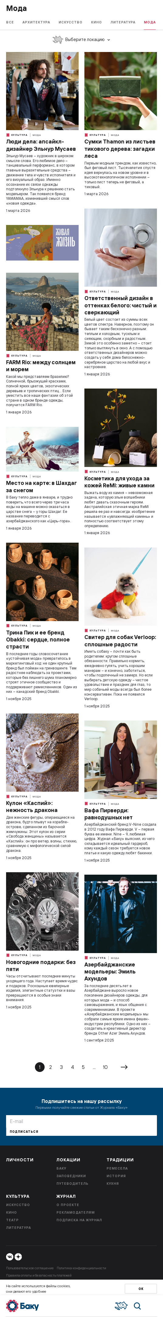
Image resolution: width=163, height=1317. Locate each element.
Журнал (66, 1196)
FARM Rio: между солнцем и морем (41, 366)
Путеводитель (72, 1183)
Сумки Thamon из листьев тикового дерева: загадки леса (119, 148)
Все (10, 22)
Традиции (120, 1160)
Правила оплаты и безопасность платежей (39, 1275)
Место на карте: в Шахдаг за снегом (41, 486)
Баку (61, 1168)
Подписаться (24, 1132)
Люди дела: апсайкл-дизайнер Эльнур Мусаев (41, 145)
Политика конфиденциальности (81, 1268)
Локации (68, 1160)
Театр (12, 1220)
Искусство (71, 22)
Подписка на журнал (79, 1220)
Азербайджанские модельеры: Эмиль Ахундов (110, 971)
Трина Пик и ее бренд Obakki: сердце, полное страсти (38, 639)
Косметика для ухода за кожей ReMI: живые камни (119, 482)
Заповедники (71, 1176)
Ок (141, 1289)
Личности (20, 1160)
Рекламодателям (75, 1212)
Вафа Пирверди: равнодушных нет (108, 814)
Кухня (113, 1183)
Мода (150, 22)
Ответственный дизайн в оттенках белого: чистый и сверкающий (120, 305)
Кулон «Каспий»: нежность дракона (32, 807)
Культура (17, 135)
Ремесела (117, 1168)
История (116, 1176)
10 (105, 1067)
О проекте (67, 1205)
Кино (96, 22)
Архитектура (36, 22)
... (94, 1067)
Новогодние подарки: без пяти (41, 966)
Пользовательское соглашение (30, 1268)
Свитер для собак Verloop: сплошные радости (120, 641)
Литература (122, 22)
